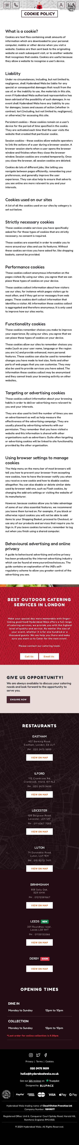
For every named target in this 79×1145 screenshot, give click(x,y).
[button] (61, 5)
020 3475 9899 (39, 1068)
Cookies (49, 1061)
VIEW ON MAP (39, 757)
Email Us (49, 656)
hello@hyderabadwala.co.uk (40, 1073)
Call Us (29, 656)
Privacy (29, 1061)
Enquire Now (18, 699)
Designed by (39, 1085)
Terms (39, 1061)
